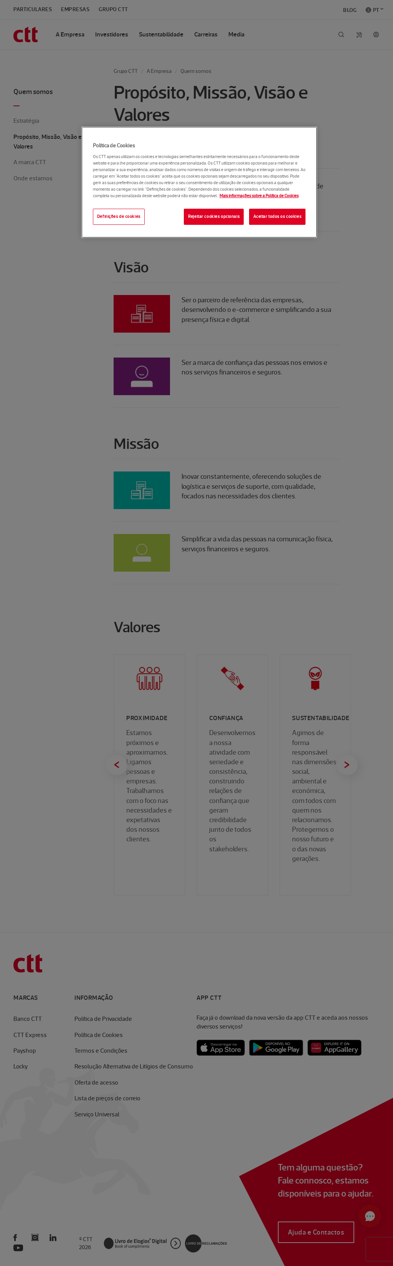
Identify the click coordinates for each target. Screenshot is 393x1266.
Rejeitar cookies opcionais (213, 216)
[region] (199, 182)
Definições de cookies (118, 216)
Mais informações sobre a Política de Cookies (259, 195)
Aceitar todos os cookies (277, 216)
